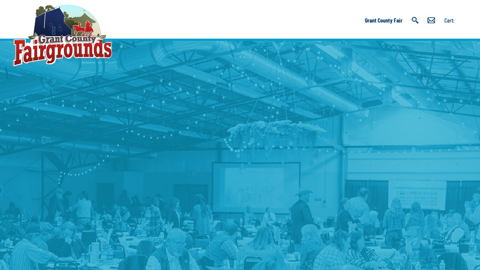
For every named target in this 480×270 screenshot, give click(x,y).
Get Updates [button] (431, 20)
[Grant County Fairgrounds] (62, 36)
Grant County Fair (383, 20)
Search (415, 20)
